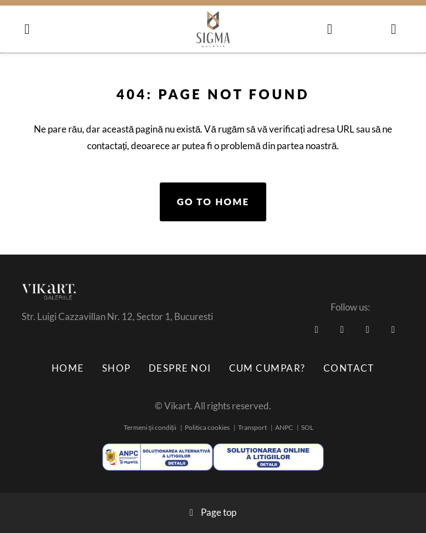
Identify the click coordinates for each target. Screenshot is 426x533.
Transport (252, 427)
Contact (348, 368)
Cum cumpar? (267, 368)
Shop (116, 368)
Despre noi (180, 368)
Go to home (213, 201)
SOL (307, 427)
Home (68, 368)
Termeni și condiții (150, 427)
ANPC (284, 427)
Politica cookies (207, 427)
